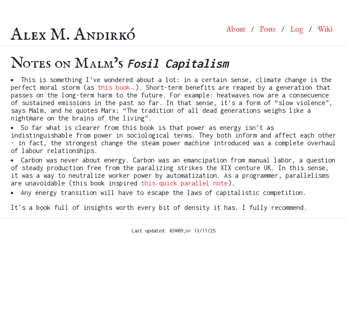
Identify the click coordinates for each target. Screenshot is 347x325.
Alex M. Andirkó (73, 29)
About (235, 29)
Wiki (325, 29)
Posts (268, 29)
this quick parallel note (184, 183)
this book (114, 87)
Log (296, 29)
